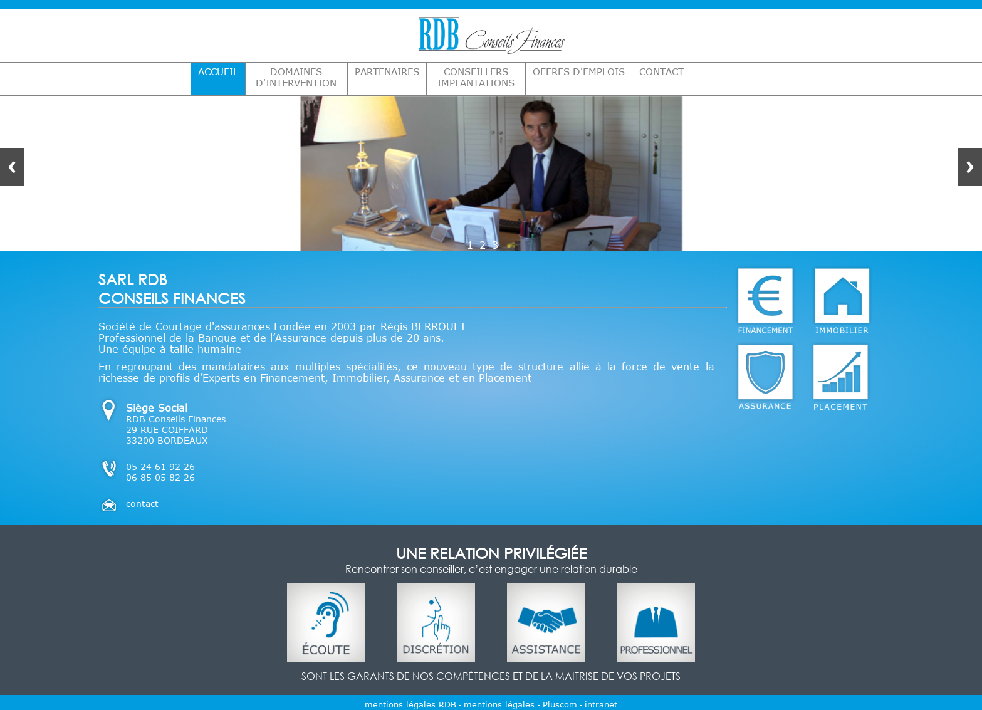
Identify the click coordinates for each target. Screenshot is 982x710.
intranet (601, 704)
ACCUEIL (218, 71)
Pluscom (560, 704)
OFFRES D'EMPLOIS (579, 71)
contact (142, 503)
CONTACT (661, 71)
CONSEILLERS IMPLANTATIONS (476, 77)
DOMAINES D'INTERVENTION (296, 77)
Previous (12, 167)
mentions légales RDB (410, 704)
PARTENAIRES (387, 71)
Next (970, 167)
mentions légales (501, 704)
